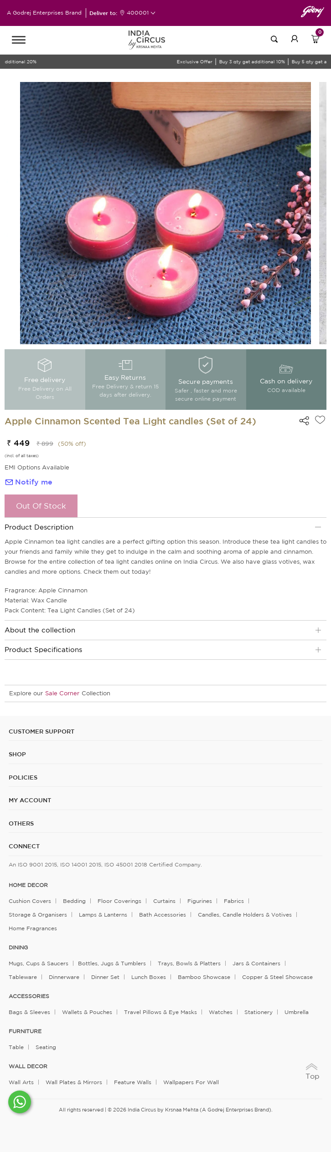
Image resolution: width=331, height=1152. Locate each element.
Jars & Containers (256, 963)
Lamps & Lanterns (103, 914)
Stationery (258, 1011)
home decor (28, 885)
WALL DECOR (28, 1066)
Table (16, 1047)
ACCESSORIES (29, 996)
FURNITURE (25, 1031)
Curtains (164, 900)
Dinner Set (105, 976)
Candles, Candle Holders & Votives (245, 914)
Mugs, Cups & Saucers (38, 963)
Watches (221, 1011)
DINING (18, 947)
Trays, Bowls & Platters (189, 963)
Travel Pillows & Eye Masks (160, 1011)
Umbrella (296, 1011)
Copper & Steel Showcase (277, 976)
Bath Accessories (162, 914)
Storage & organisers (38, 914)
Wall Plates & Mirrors (74, 1082)
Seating (46, 1047)
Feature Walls (132, 1082)
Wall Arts (21, 1082)
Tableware (23, 976)
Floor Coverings (119, 900)
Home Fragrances (33, 928)
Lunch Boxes (148, 976)
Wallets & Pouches (87, 1011)
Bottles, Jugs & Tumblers (112, 963)
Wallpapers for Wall (191, 1082)
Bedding (74, 900)
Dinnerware (64, 976)
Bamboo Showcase (204, 976)
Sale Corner (62, 693)
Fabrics (234, 900)
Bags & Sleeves (29, 1011)
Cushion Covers (30, 900)
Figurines (199, 900)
